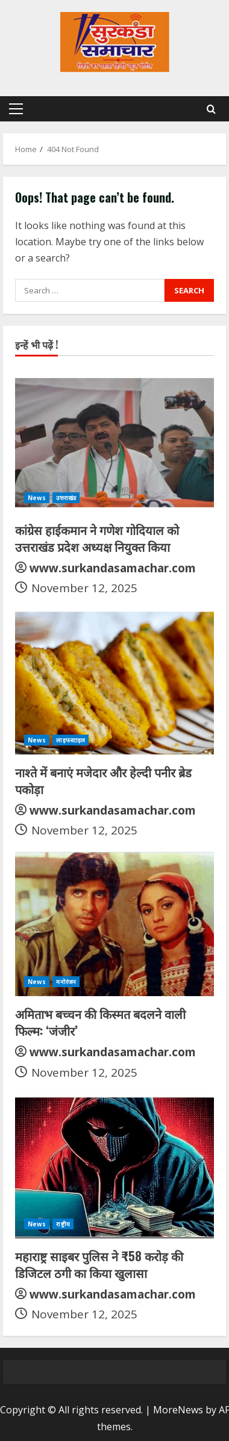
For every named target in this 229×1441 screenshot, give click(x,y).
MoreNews (178, 1409)
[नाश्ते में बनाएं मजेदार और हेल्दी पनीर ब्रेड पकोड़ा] (114, 682)
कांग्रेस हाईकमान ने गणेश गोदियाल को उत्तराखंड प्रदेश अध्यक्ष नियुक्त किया (97, 538)
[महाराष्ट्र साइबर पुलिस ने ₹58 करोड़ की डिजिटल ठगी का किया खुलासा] (114, 1166)
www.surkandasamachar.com (113, 568)
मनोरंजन (66, 981)
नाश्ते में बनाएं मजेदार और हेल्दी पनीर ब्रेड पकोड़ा (103, 780)
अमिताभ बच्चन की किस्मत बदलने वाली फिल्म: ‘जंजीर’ (100, 1022)
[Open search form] (211, 109)
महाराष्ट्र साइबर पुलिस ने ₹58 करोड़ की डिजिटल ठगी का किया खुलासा (99, 1264)
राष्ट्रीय (62, 1224)
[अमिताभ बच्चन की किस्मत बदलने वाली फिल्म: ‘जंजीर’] (114, 924)
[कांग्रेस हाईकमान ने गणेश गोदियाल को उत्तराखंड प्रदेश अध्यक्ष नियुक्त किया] (114, 440)
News (37, 498)
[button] (16, 108)
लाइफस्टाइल (70, 740)
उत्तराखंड (66, 498)
